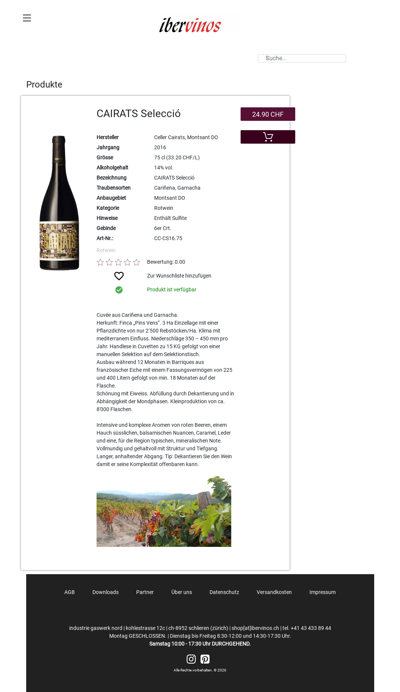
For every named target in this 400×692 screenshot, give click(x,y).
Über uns (181, 592)
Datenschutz (224, 592)
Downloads (105, 592)
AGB (69, 592)
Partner (145, 592)
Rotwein (106, 250)
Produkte (44, 84)
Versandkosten (274, 592)
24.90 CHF (268, 114)
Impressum (322, 592)
